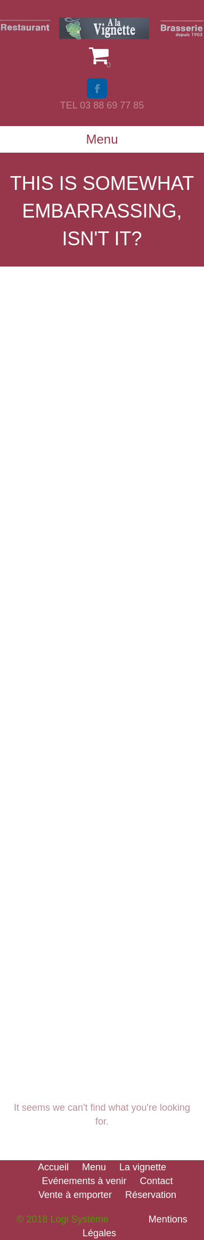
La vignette (142, 1167)
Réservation (150, 1194)
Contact (156, 1181)
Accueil (53, 1167)
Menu (94, 1167)
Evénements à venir (84, 1181)
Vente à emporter (75, 1194)
